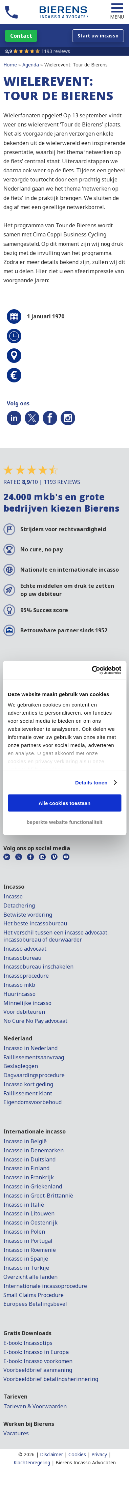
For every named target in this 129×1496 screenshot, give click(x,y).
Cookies (77, 1454)
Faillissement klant (27, 1093)
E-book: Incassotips (27, 1343)
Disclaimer (51, 1454)
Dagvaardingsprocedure (34, 1075)
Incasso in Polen (24, 1231)
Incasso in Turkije (26, 1267)
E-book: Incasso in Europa (36, 1352)
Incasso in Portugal (27, 1240)
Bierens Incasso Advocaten (86, 1462)
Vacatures (16, 1433)
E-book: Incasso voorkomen (37, 1361)
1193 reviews (55, 51)
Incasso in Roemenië (29, 1250)
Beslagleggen (20, 1066)
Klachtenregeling (32, 1462)
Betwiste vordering (27, 914)
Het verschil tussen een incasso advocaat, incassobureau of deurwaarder (56, 936)
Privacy (99, 1454)
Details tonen (91, 782)
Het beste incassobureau (35, 923)
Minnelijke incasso (27, 1003)
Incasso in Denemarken (33, 1150)
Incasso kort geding (28, 1084)
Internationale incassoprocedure (45, 1286)
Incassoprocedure (26, 975)
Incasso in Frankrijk (28, 1177)
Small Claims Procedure (33, 1295)
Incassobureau (22, 957)
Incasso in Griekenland (32, 1186)
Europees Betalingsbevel (35, 1303)
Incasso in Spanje (25, 1258)
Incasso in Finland (26, 1168)
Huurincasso (19, 994)
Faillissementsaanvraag (33, 1057)
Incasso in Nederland (30, 1048)
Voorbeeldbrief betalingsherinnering (50, 1379)
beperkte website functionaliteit (64, 822)
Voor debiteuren (24, 1011)
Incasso (13, 896)
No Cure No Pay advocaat (35, 1021)
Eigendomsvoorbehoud (32, 1102)
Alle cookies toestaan (64, 803)
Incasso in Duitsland (29, 1159)
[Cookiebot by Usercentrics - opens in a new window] (92, 670)
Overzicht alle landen (30, 1277)
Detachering (19, 905)
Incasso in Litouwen (29, 1213)
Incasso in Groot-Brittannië (38, 1195)
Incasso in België (25, 1141)
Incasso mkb (19, 984)
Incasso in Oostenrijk (30, 1222)
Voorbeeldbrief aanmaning (37, 1370)
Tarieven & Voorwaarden (35, 1406)
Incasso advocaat (24, 948)
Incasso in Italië (23, 1204)
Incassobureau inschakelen (38, 966)
